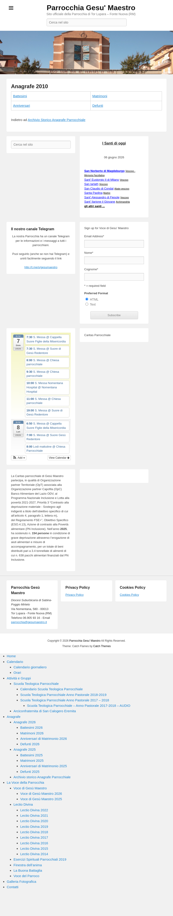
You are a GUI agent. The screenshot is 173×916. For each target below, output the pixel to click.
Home (11, 656)
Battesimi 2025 (31, 755)
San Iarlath (91, 184)
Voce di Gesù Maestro (30, 788)
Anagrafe (13, 717)
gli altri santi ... (94, 206)
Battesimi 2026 (31, 727)
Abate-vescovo (121, 188)
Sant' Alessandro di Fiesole (101, 197)
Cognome (91, 269)
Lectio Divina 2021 (34, 815)
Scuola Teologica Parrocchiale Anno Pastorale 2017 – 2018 (64, 700)
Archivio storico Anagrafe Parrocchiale (42, 777)
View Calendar (59, 457)
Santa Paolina (93, 193)
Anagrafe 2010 (29, 86)
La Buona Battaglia (28, 870)
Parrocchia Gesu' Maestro (91, 8)
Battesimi (20, 96)
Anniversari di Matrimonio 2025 (43, 766)
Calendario (15, 662)
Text (93, 304)
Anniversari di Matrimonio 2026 (43, 738)
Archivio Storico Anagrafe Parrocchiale (56, 120)
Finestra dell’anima (28, 865)
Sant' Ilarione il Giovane (99, 201)
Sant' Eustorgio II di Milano (101, 179)
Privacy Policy (74, 594)
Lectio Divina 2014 (34, 854)
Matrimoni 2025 (31, 760)
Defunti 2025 (29, 772)
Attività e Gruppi (19, 678)
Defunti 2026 (29, 744)
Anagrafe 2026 (25, 722)
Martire (106, 193)
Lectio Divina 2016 (34, 843)
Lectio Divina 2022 (34, 810)
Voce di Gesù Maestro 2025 (41, 799)
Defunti (97, 105)
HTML (94, 299)
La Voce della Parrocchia (25, 782)
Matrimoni (99, 96)
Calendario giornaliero (30, 667)
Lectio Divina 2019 (34, 826)
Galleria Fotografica (21, 881)
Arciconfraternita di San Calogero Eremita (45, 711)
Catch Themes (102, 646)
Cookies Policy (129, 594)
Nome (88, 252)
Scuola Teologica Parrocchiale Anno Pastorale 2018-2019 (63, 695)
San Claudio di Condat (99, 188)
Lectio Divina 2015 (34, 848)
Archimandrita (123, 202)
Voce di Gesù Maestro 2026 (41, 793)
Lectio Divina (23, 804)
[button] (18, 458)
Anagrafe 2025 (25, 749)
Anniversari (21, 105)
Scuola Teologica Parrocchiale (36, 684)
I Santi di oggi (114, 143)
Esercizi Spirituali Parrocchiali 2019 (40, 859)
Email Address (94, 236)
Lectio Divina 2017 (34, 837)
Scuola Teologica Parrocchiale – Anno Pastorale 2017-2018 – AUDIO (78, 705)
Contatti (12, 887)
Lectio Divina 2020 (34, 821)
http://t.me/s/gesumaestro (40, 267)
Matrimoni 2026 (31, 733)
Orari (17, 672)
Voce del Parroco (26, 876)
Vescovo (124, 180)
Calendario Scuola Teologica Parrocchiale (51, 689)
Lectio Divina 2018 (34, 832)
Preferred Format (96, 293)
